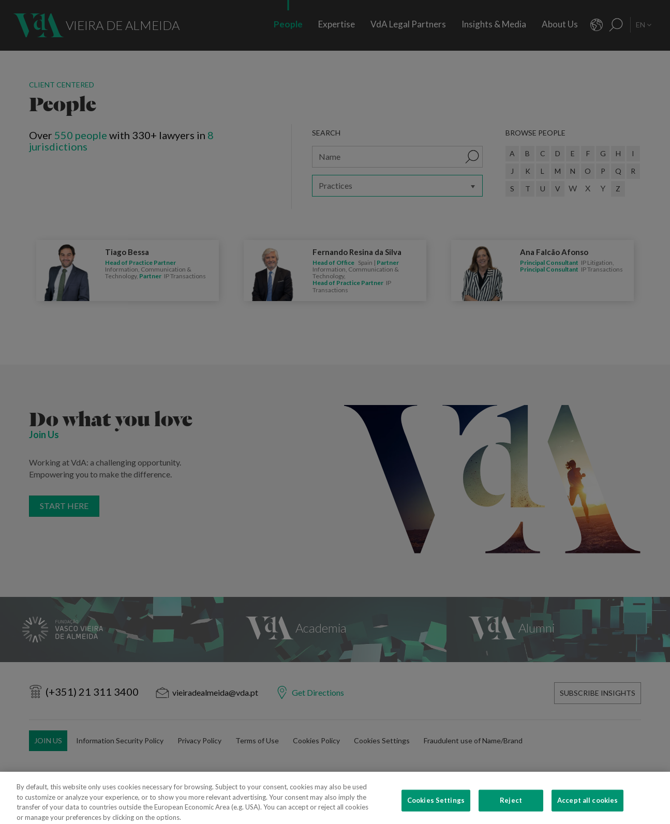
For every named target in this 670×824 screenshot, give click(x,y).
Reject (511, 810)
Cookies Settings (436, 810)
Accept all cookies (587, 810)
